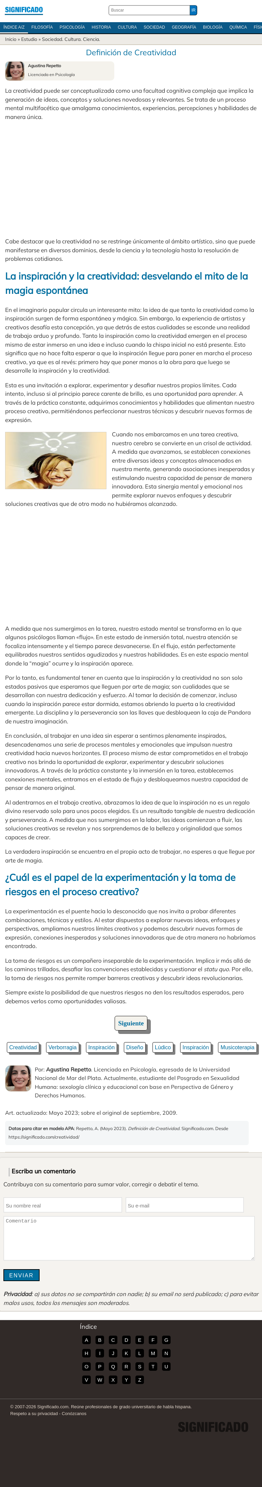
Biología (212, 27)
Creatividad (23, 1047)
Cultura (127, 27)
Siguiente (131, 1023)
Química (238, 27)
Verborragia (62, 1047)
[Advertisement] (131, 179)
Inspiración (101, 1047)
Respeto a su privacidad (34, 1413)
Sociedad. (52, 39)
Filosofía (42, 27)
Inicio (10, 39)
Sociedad (154, 27)
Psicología (72, 27)
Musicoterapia (237, 1047)
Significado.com (24, 10)
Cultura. (73, 39)
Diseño (134, 1047)
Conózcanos (74, 1413)
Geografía (184, 27)
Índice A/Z (14, 27)
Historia (101, 27)
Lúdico (163, 1047)
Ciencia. (91, 39)
